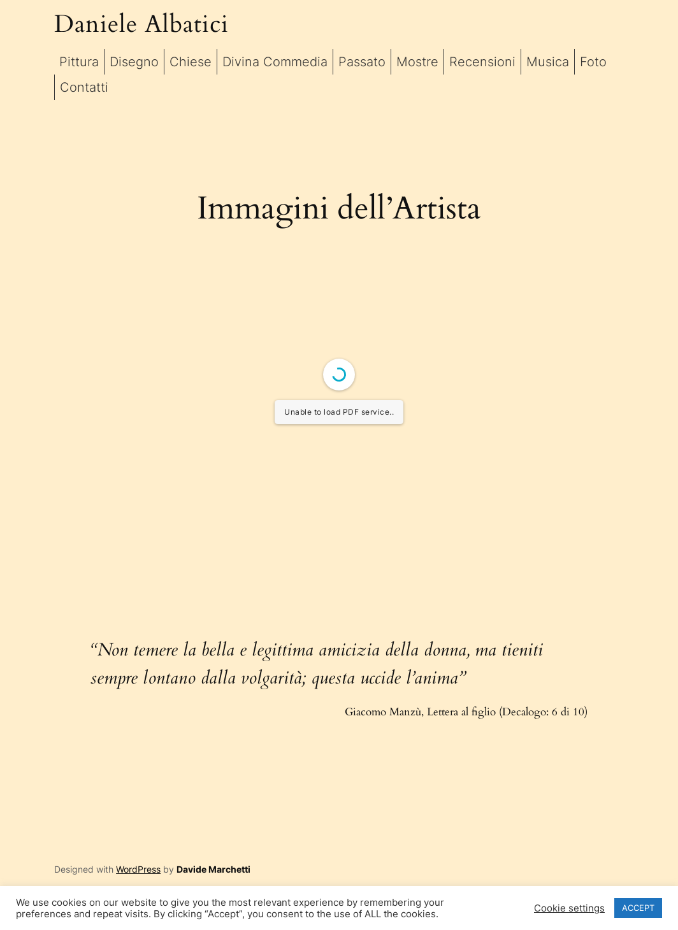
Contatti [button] (84, 87)
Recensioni (482, 61)
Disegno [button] (134, 61)
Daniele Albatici (141, 24)
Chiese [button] (191, 61)
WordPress (138, 869)
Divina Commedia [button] (275, 61)
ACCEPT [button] (638, 908)
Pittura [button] (79, 61)
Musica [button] (547, 61)
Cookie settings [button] (569, 908)
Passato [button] (362, 61)
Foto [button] (593, 61)
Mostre (417, 61)
